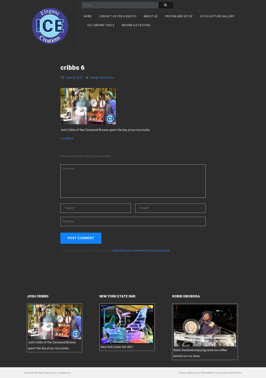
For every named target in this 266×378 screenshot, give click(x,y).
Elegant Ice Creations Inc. (57, 372)
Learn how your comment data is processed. (141, 250)
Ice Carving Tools (100, 25)
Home (88, 16)
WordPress (235, 372)
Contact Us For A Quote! (117, 16)
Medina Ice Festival (136, 25)
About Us (151, 16)
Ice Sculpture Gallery (217, 16)
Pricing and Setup (179, 16)
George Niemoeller (102, 77)
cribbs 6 (66, 138)
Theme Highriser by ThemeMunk (196, 372)
